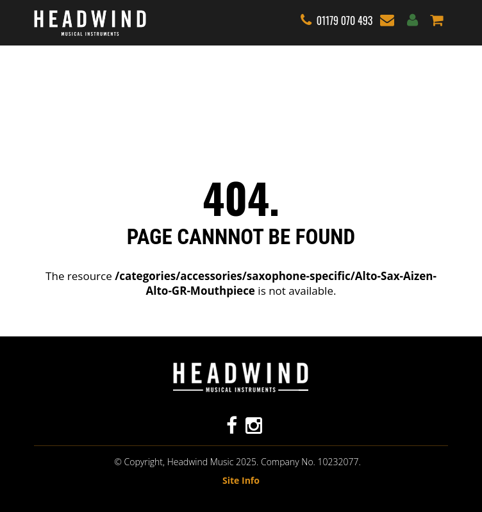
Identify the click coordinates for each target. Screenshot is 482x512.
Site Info (241, 480)
